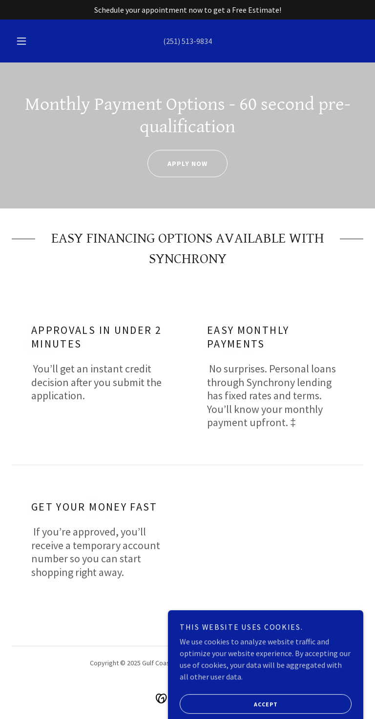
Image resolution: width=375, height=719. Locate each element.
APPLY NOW (177, 163)
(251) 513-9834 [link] (187, 41)
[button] (27, 41)
